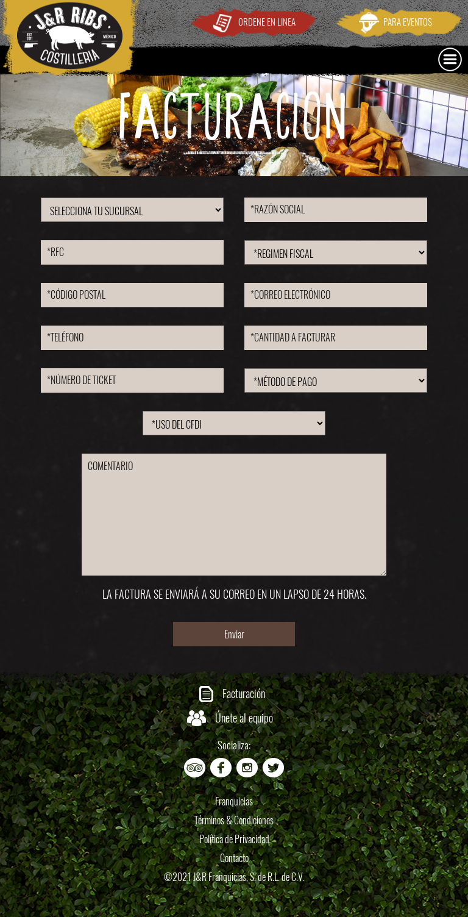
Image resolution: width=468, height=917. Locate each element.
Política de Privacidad (234, 839)
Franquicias (234, 801)
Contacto (234, 858)
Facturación (243, 693)
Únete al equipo (244, 718)
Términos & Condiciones (234, 820)
